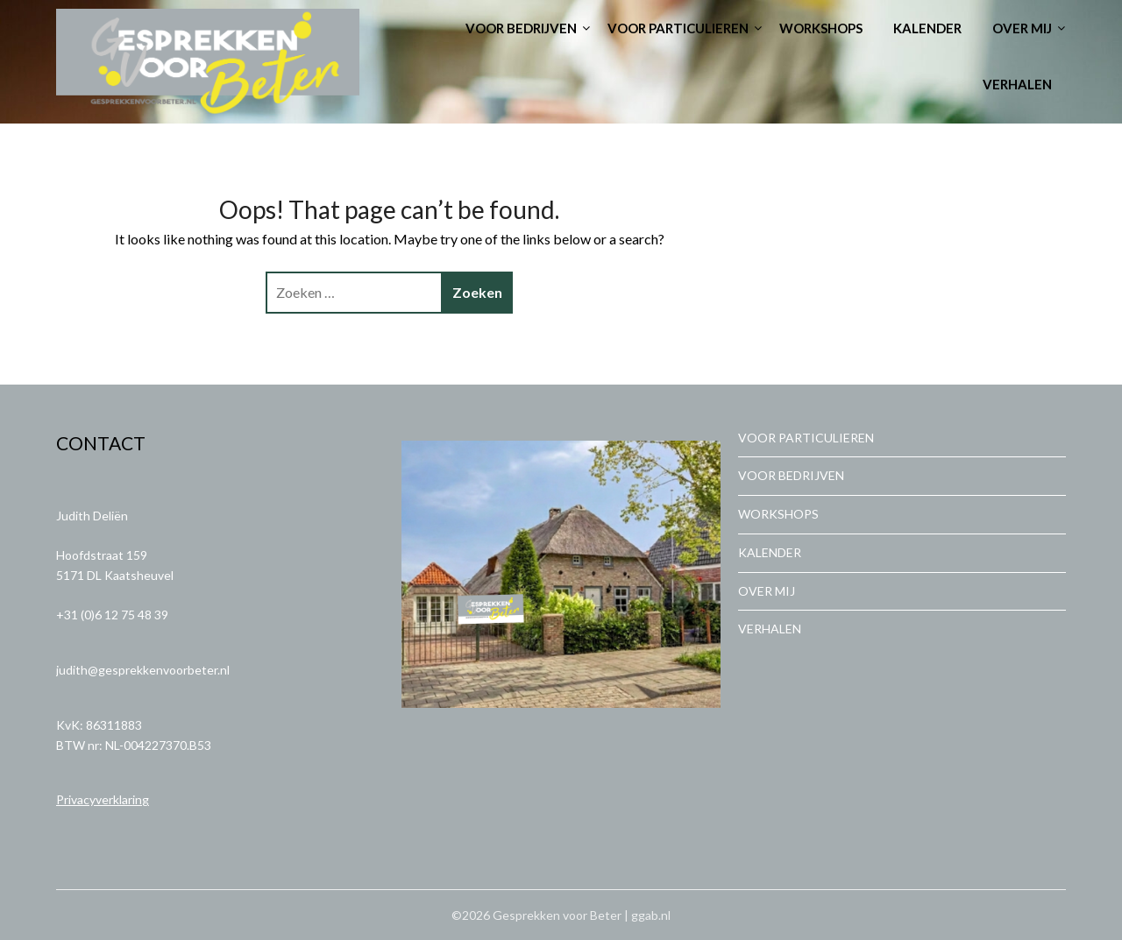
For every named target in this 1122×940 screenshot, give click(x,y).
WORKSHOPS (821, 28)
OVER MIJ (1022, 28)
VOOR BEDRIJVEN (521, 28)
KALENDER (927, 28)
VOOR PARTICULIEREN (678, 28)
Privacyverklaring (102, 799)
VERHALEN (1017, 84)
